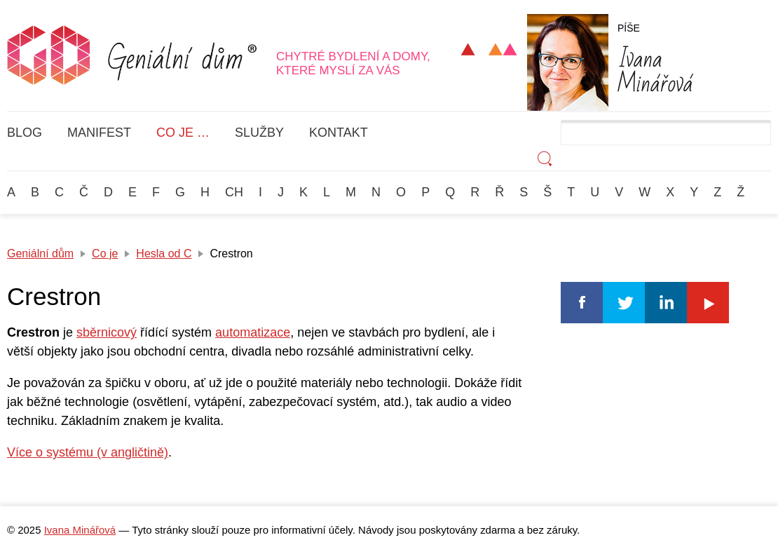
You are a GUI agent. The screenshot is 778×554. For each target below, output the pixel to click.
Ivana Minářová (80, 530)
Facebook (582, 302)
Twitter (624, 302)
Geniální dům (40, 253)
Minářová (655, 69)
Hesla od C (163, 253)
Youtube (708, 302)
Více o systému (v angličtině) (87, 452)
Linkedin (666, 302)
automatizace (252, 332)
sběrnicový (106, 332)
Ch (234, 192)
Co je (105, 253)
